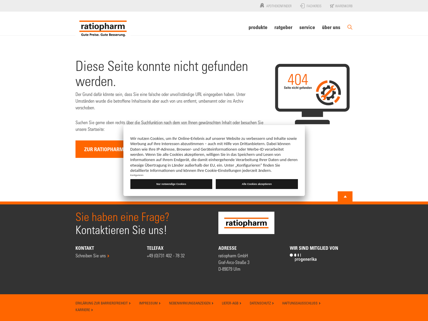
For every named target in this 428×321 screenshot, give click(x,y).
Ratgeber (283, 27)
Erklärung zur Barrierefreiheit (103, 303)
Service (307, 27)
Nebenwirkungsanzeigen (191, 303)
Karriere (84, 309)
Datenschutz (262, 303)
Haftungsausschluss (301, 303)
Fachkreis (310, 5)
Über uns (331, 27)
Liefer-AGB (232, 303)
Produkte (258, 27)
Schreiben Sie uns (90, 255)
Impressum (150, 303)
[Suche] (350, 29)
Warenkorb (341, 5)
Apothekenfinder (275, 5)
